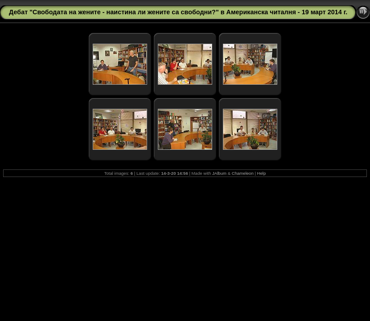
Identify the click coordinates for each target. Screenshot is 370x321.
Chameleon (243, 173)
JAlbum (219, 173)
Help (261, 173)
